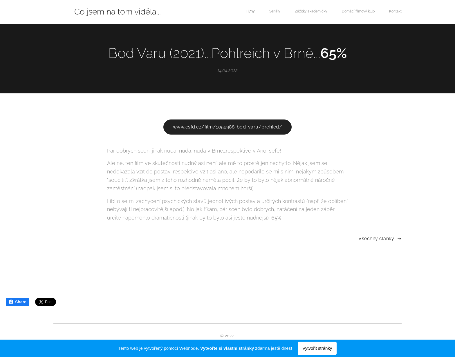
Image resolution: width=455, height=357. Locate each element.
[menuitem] (346, 12)
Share (17, 302)
